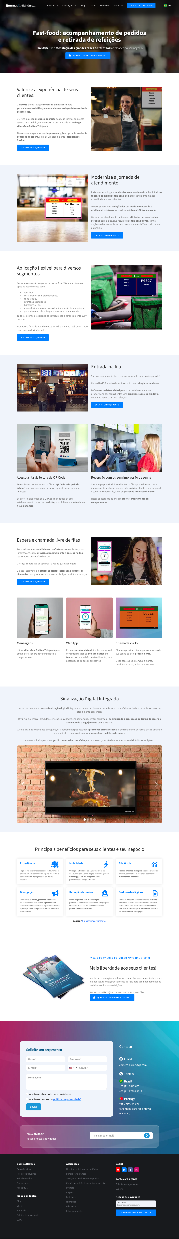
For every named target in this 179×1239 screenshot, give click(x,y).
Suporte (118, 5)
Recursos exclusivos (26, 1173)
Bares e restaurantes (76, 1173)
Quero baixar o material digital (114, 1000)
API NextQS (22, 1187)
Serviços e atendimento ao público (82, 1178)
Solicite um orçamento (141, 5)
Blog (83, 5)
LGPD (19, 1219)
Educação (71, 1206)
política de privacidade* (67, 1099)
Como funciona (24, 1169)
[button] (52, 5)
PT (167, 5)
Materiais (105, 5)
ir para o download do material (90, 55)
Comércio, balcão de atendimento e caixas (86, 1183)
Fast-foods (71, 1197)
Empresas (70, 1192)
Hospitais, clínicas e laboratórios (82, 1169)
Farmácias (71, 1201)
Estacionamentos (74, 1211)
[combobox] (167, 5)
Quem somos (23, 1183)
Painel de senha (24, 1178)
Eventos (70, 1187)
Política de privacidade (28, 1215)
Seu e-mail (121, 1202)
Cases (93, 5)
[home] (21, 5)
